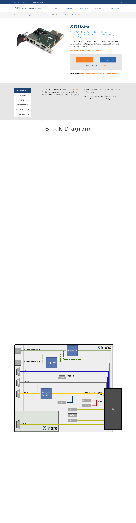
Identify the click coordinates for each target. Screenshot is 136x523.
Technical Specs (22, 100)
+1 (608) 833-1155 (37, 2)
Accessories (22, 105)
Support (110, 8)
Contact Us (113, 2)
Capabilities (71, 8)
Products (59, 8)
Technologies (85, 8)
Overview (25, 15)
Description (22, 90)
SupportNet (101, 2)
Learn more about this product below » (85, 50)
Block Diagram (22, 114)
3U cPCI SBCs (75, 89)
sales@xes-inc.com (21, 2)
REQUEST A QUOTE (85, 60)
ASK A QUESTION (108, 60)
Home (16, 15)
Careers (91, 2)
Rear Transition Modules (40, 15)
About (119, 8)
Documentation (22, 109)
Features (22, 95)
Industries (98, 8)
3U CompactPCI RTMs (62, 15)
